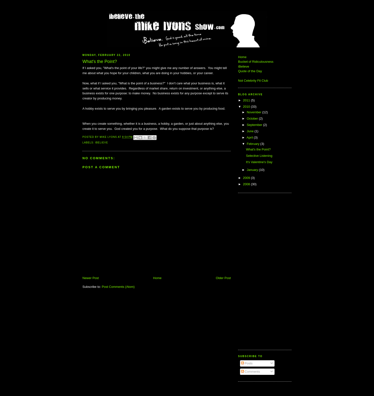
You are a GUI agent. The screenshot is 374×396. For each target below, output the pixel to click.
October (253, 118)
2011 (247, 100)
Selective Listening (259, 156)
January (253, 170)
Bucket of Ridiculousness (255, 61)
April (250, 137)
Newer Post (90, 278)
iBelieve (101, 142)
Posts (247, 363)
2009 (247, 178)
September (255, 125)
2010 (247, 106)
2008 (247, 184)
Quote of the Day (250, 71)
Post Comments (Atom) (118, 287)
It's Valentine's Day (259, 162)
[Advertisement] (252, 271)
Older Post (223, 278)
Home (157, 278)
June (251, 131)
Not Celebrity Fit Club (253, 80)
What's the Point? (258, 149)
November (254, 112)
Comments (250, 371)
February (253, 144)
